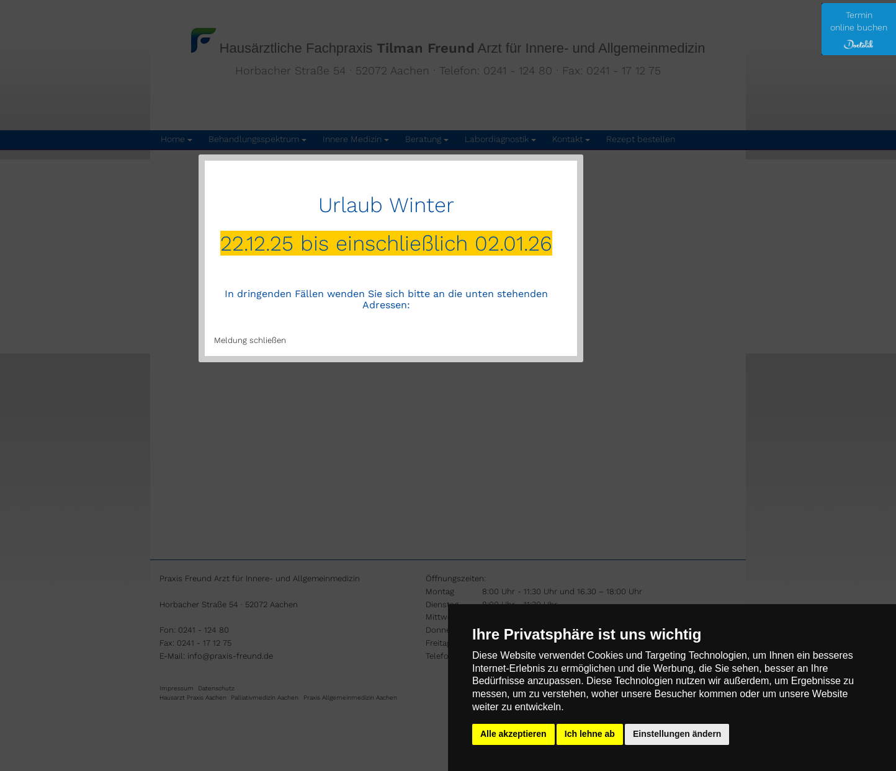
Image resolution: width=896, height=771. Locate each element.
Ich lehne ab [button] (590, 734)
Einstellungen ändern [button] (677, 734)
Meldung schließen (250, 340)
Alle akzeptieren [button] (513, 734)
